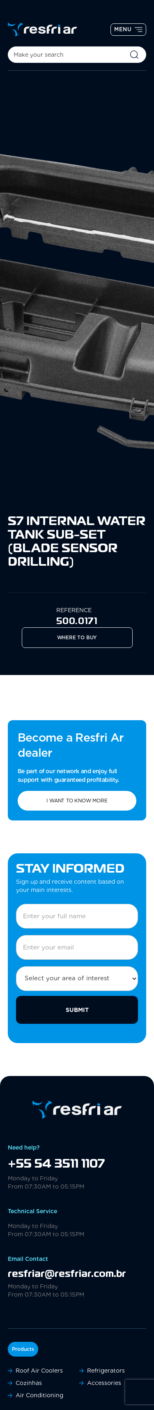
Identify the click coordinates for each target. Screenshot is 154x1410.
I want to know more (76, 800)
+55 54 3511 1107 (56, 1164)
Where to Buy (77, 637)
